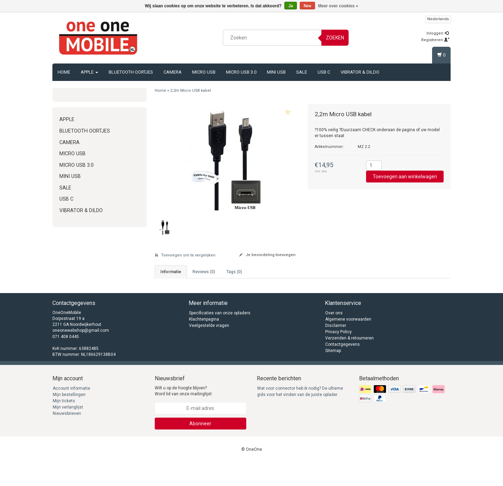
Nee (307, 5)
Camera (172, 72)
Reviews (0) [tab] (203, 271)
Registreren (435, 40)
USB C (324, 72)
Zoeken (335, 37)
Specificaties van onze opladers (219, 336)
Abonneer (200, 447)
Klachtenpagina (204, 342)
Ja (290, 5)
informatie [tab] (170, 271)
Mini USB (276, 72)
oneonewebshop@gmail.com (80, 354)
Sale (301, 72)
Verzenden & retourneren (349, 361)
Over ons (334, 336)
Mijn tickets (64, 424)
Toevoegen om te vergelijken (185, 255)
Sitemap (333, 374)
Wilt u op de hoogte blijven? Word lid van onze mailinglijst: (184, 414)
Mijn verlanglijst (68, 430)
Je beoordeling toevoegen (267, 255)
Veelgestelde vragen (209, 348)
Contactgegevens (342, 367)
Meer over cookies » (338, 5)
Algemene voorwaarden (348, 342)
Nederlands (438, 19)
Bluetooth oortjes (131, 72)
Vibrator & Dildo (360, 72)
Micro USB (204, 72)
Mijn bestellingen (69, 418)
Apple (89, 72)
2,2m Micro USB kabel (190, 90)
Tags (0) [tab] (234, 271)
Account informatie (71, 411)
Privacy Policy (338, 355)
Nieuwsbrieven (67, 436)
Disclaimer (335, 348)
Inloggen (438, 33)
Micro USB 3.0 (241, 72)
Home (64, 72)
